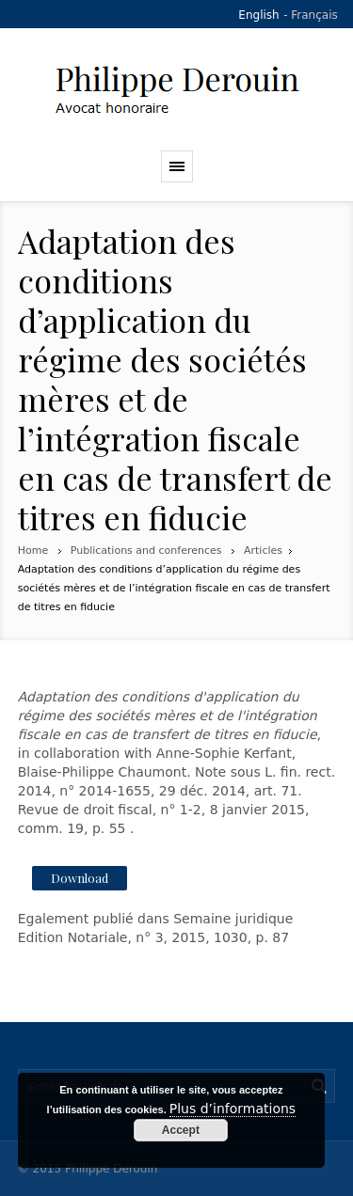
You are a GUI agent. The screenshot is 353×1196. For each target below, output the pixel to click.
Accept (181, 1130)
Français (314, 15)
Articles (263, 550)
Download (79, 878)
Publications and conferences (146, 550)
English (258, 15)
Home (33, 550)
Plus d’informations (232, 1108)
